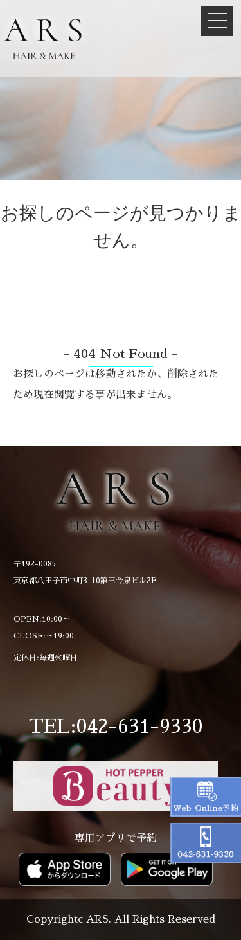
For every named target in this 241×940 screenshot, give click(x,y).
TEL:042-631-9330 (115, 726)
